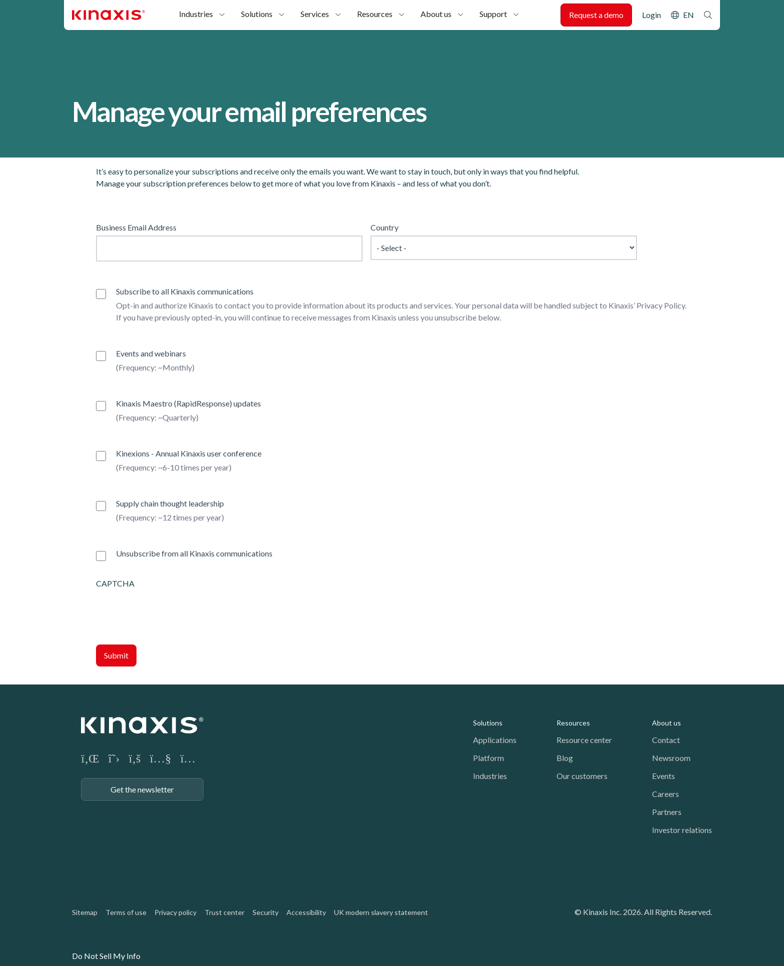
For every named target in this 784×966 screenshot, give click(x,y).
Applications (494, 739)
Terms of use (126, 912)
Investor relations (682, 829)
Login (651, 15)
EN (688, 15)
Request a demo (596, 15)
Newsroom (671, 757)
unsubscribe (455, 317)
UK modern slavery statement (381, 912)
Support (493, 13)
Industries (196, 13)
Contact (666, 739)
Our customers (582, 775)
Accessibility (306, 912)
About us (436, 13)
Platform (488, 757)
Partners (667, 811)
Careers (665, 793)
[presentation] (172, 609)
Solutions (256, 13)
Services (314, 13)
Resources (374, 13)
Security (265, 912)
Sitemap (85, 912)
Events (663, 775)
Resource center (584, 739)
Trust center (224, 912)
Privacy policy (175, 912)
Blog (564, 757)
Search (708, 15)
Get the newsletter (142, 789)
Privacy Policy (660, 305)
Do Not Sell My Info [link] (106, 955)
